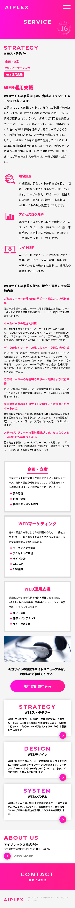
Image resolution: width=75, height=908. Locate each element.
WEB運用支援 (14, 74)
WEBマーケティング (17, 68)
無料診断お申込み (38, 686)
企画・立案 (12, 61)
